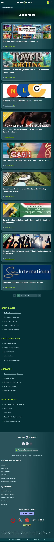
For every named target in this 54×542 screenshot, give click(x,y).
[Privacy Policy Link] (5, 472)
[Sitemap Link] (4, 504)
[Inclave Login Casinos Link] (27, 421)
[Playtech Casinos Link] (27, 386)
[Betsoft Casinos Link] (27, 390)
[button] (2, 2)
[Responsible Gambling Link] (8, 478)
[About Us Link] (4, 465)
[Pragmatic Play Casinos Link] (27, 382)
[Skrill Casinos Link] (27, 352)
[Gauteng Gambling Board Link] (27, 520)
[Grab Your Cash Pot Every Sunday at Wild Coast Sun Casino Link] (27, 150)
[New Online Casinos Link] (27, 325)
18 (35, 295)
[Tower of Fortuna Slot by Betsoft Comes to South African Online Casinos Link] (27, 59)
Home (3, 7)
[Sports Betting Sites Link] (7, 494)
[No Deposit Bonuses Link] (27, 317)
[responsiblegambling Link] (20, 520)
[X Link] (27, 443)
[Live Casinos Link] (5, 501)
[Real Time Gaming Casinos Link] (27, 374)
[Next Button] (39, 295)
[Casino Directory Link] (6, 491)
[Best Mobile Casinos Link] (27, 329)
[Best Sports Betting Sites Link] (27, 417)
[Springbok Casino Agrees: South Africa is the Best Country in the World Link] (27, 241)
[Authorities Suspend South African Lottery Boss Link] (27, 91)
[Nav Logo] (24, 2)
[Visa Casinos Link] (27, 356)
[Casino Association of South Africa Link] (41, 521)
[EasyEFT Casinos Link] (27, 343)
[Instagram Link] (30, 443)
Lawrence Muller (10, 46)
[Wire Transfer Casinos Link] (27, 360)
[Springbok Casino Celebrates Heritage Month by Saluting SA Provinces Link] (27, 210)
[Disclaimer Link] (4, 475)
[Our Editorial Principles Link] (8, 482)
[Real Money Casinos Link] (7, 498)
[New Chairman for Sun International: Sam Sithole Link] (27, 272)
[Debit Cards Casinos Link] (27, 347)
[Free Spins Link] (27, 408)
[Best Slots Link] (27, 413)
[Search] (51, 2)
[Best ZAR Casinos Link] (27, 321)
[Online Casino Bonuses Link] (27, 313)
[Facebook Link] (23, 443)
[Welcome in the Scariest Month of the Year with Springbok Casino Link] (27, 119)
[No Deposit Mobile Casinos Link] (27, 404)
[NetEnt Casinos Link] (27, 378)
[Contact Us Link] (4, 468)
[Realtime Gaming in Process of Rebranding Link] (27, 31)
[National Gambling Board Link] (34, 520)
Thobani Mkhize (9, 137)
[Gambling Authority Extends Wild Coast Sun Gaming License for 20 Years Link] (27, 179)
